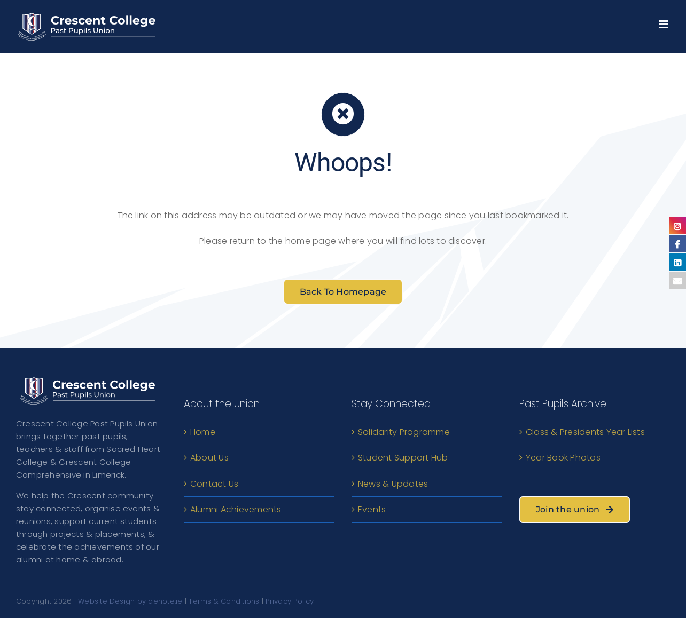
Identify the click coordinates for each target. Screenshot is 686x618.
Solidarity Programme (404, 432)
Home (202, 432)
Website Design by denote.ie (130, 601)
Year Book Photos (563, 457)
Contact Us (214, 484)
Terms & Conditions (224, 601)
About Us (209, 457)
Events (372, 509)
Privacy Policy (290, 601)
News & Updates (393, 484)
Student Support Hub (403, 457)
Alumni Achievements (236, 509)
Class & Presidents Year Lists (585, 432)
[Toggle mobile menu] (664, 21)
